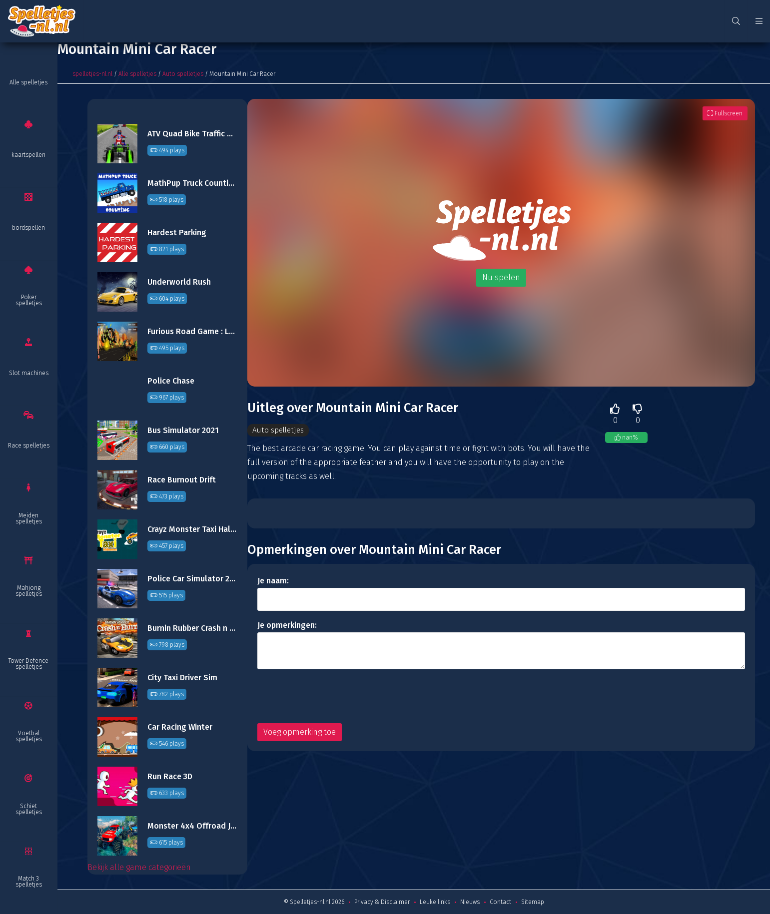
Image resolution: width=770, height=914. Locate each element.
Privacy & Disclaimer (382, 902)
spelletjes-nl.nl (92, 73)
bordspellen (28, 227)
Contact (500, 902)
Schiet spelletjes (28, 809)
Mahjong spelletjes (28, 590)
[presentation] (333, 696)
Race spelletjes (28, 445)
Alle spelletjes (28, 82)
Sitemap (532, 902)
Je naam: (273, 581)
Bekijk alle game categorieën (139, 867)
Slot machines (28, 373)
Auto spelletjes (182, 73)
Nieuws (470, 902)
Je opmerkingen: (287, 625)
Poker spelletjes (28, 300)
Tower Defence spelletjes (28, 663)
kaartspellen (28, 154)
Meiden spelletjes (28, 518)
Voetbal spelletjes (28, 736)
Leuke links (435, 902)
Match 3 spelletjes (28, 881)
